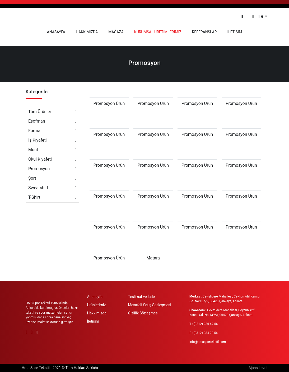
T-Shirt (52, 197)
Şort (52, 178)
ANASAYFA (59, 31)
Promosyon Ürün (109, 103)
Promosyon (52, 168)
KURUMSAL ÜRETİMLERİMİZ (157, 32)
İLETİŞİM (234, 32)
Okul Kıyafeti (52, 159)
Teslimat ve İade (141, 297)
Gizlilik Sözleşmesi (143, 313)
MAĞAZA (116, 32)
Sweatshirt (52, 187)
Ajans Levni (258, 368)
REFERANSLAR (204, 32)
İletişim (93, 321)
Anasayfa (94, 297)
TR (261, 16)
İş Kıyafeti (52, 140)
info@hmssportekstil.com (207, 342)
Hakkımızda (96, 313)
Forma (52, 130)
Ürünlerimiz (96, 305)
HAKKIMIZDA (87, 32)
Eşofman (52, 121)
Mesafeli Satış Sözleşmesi (149, 305)
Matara (153, 258)
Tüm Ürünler (52, 111)
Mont (52, 149)
